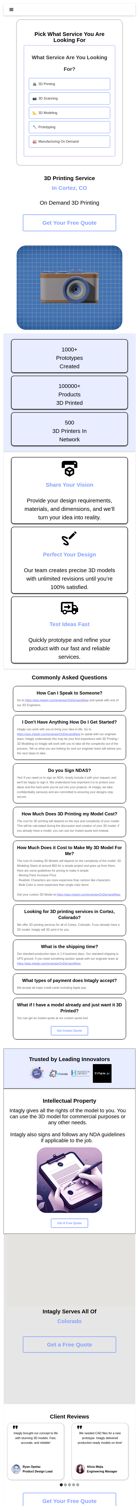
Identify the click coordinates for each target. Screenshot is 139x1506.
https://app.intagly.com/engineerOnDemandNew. (89, 894)
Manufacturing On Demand (56, 141)
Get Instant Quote (69, 1030)
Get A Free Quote (69, 1223)
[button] (11, 9)
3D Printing (44, 84)
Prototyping (44, 127)
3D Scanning (45, 98)
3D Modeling (45, 113)
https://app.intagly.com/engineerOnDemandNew (57, 700)
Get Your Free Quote (69, 223)
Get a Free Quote (69, 1344)
